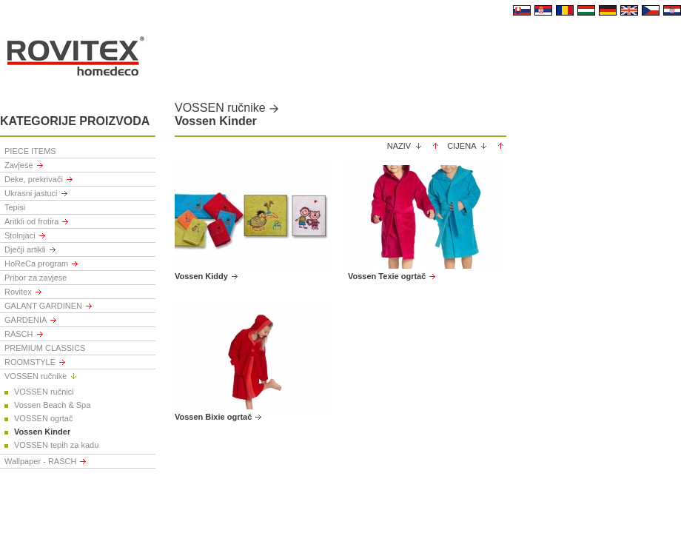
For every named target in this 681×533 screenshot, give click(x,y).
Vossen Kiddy (201, 276)
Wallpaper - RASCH (40, 461)
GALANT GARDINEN (43, 305)
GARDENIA (25, 319)
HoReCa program (36, 263)
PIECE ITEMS (30, 151)
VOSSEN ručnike (35, 376)
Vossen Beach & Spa (52, 404)
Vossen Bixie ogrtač (213, 416)
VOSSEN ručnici (44, 391)
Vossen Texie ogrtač (387, 276)
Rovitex (18, 291)
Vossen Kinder (42, 431)
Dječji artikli (25, 249)
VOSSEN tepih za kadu (56, 444)
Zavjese (18, 165)
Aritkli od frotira (31, 221)
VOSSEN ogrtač (43, 418)
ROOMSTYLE (30, 362)
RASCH (18, 333)
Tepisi (14, 207)
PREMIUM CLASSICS (44, 347)
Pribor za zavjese (35, 277)
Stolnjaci (20, 235)
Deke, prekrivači (33, 179)
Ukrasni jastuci (31, 193)
